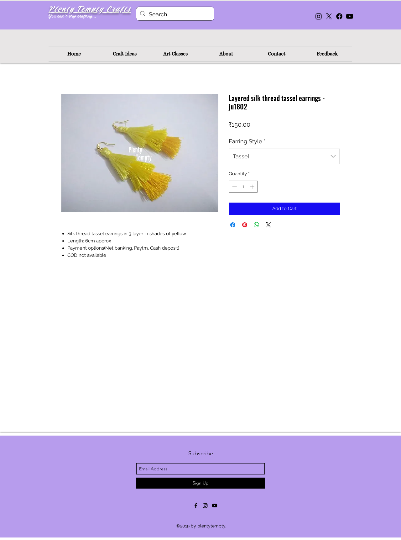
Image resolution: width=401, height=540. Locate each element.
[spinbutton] (243, 187)
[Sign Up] (200, 483)
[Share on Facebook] (233, 225)
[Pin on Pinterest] (244, 225)
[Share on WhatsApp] (256, 225)
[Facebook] (339, 16)
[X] (329, 16)
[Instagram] (319, 16)
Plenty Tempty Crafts (90, 9)
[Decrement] (234, 187)
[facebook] (196, 505)
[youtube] (214, 505)
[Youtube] (350, 16)
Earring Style (247, 141)
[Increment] (252, 187)
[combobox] (284, 156)
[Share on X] (268, 225)
